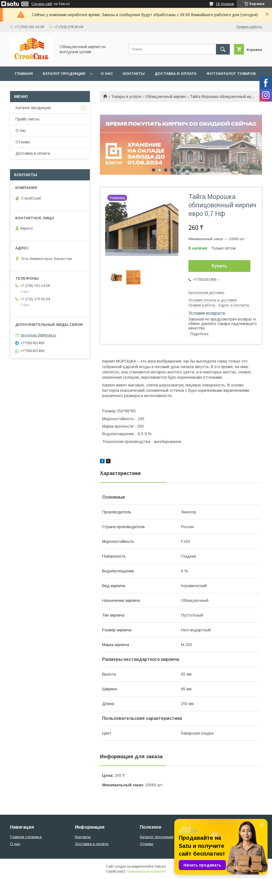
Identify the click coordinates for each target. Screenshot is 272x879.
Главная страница (26, 837)
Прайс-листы (27, 119)
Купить (219, 266)
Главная (24, 74)
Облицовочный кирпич (165, 96)
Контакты (134, 74)
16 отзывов (225, 4)
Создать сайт (41, 4)
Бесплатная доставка (206, 292)
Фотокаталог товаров (231, 74)
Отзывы (23, 142)
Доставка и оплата (176, 74)
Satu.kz (160, 866)
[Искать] (223, 49)
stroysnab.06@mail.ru (38, 335)
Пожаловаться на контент (146, 871)
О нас (107, 74)
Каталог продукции (64, 74)
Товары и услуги (126, 96)
